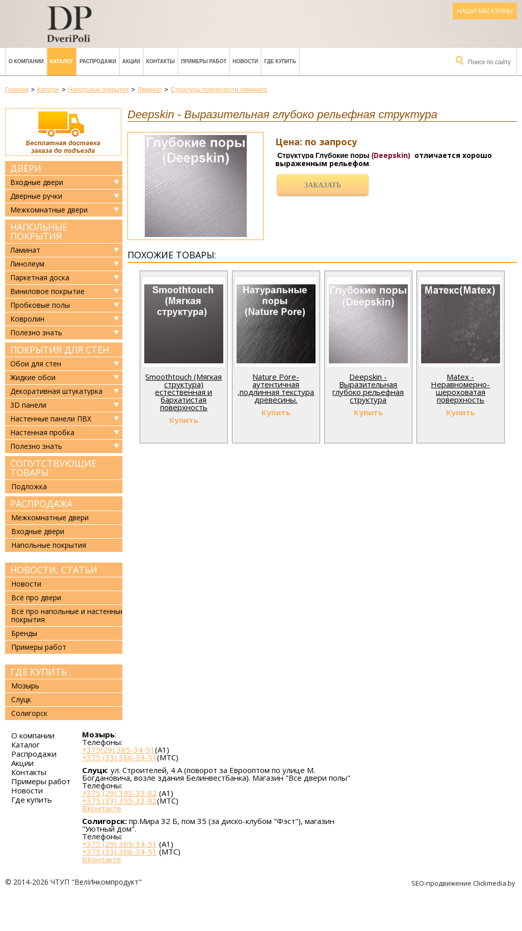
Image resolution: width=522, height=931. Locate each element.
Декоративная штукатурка (56, 391)
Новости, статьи (53, 570)
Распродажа (41, 503)
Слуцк (21, 699)
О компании (26, 61)
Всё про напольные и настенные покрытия (67, 615)
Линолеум (27, 264)
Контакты (160, 61)
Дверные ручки (36, 196)
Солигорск (29, 713)
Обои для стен (35, 364)
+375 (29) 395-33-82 (119, 793)
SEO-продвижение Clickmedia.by (464, 883)
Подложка (29, 486)
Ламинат (25, 250)
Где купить (280, 61)
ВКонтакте (101, 808)
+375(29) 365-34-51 (118, 749)
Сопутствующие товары (53, 467)
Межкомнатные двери (49, 210)
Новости (245, 61)
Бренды (24, 633)
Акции (131, 61)
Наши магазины (485, 11)
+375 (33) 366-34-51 (119, 757)
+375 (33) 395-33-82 (119, 800)
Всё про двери (36, 597)
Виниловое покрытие (47, 291)
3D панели (28, 405)
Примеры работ (203, 61)
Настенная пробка (42, 433)
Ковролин (27, 319)
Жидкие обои (33, 378)
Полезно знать (36, 333)
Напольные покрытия (38, 231)
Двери (25, 168)
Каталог (61, 61)
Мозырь (25, 685)
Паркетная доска (39, 278)
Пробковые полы (40, 305)
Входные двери (36, 182)
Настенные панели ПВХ (50, 419)
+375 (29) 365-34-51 (119, 844)
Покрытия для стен (59, 349)
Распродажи (98, 61)
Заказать (322, 185)
